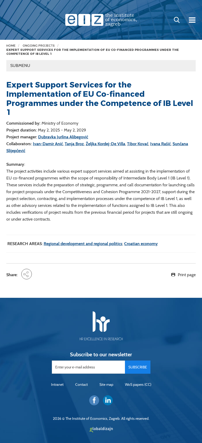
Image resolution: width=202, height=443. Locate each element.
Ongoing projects (39, 46)
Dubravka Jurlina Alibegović (63, 136)
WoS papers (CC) (138, 384)
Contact (81, 384)
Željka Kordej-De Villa (105, 143)
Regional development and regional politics (83, 243)
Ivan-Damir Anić (48, 143)
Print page (187, 274)
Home (11, 46)
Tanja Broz (74, 143)
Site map (106, 384)
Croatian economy (141, 243)
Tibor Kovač (137, 143)
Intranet (57, 384)
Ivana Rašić (160, 143)
